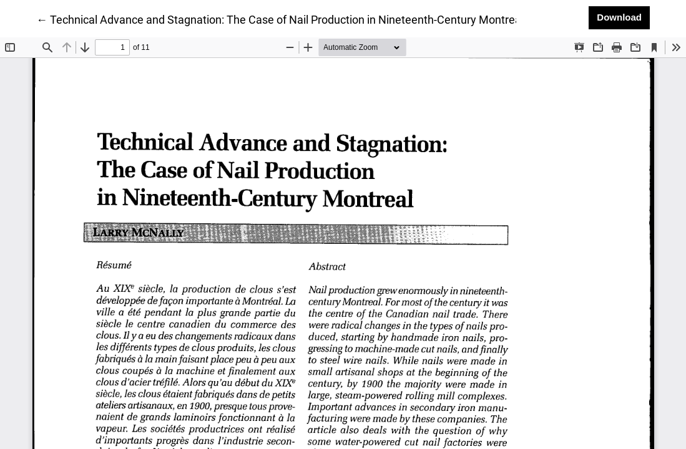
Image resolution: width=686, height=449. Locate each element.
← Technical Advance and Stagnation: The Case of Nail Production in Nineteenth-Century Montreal (280, 18)
